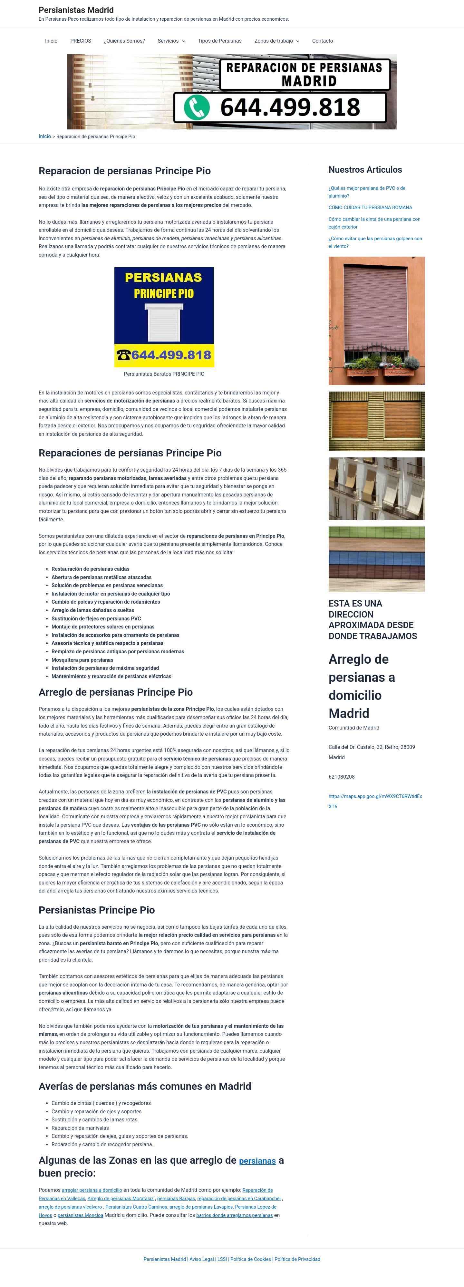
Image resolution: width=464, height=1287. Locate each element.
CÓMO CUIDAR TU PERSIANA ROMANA (374, 207)
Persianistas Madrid (76, 10)
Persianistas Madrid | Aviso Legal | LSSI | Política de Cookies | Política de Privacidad (232, 1259)
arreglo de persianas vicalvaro (105, 1207)
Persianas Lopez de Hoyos (69, 1215)
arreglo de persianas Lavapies (246, 1207)
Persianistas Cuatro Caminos (176, 1207)
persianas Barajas (186, 1198)
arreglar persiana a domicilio (94, 1190)
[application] (173, 41)
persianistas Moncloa (129, 1215)
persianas (261, 1160)
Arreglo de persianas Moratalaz (127, 1198)
